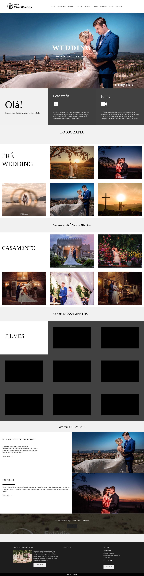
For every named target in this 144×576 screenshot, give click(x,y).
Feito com (71, 574)
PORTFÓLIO (87, 6)
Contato (72, 525)
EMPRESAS (103, 6)
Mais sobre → (7, 457)
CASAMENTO (61, 6)
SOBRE (111, 6)
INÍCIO (53, 6)
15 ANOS (79, 6)
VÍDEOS (95, 6)
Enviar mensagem (109, 553)
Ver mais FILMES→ (72, 426)
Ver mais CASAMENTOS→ (72, 313)
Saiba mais (40, 564)
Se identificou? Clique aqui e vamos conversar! (72, 521)
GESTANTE (71, 6)
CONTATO (119, 6)
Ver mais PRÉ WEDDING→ (72, 225)
